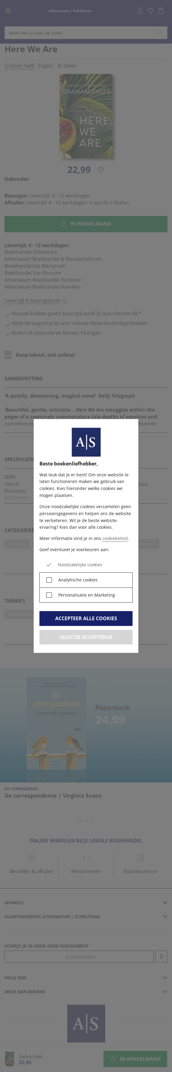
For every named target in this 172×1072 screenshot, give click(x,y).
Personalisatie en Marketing (86, 595)
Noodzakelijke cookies (80, 564)
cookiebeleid (115, 538)
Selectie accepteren (86, 637)
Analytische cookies (78, 580)
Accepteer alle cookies (86, 618)
